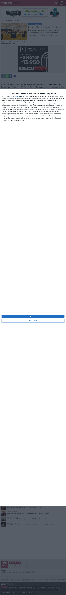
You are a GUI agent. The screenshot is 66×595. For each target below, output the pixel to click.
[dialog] (33, 297)
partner (16, 96)
